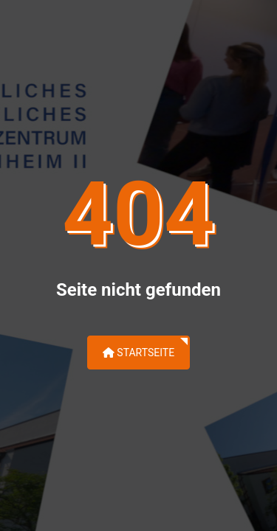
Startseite (138, 352)
